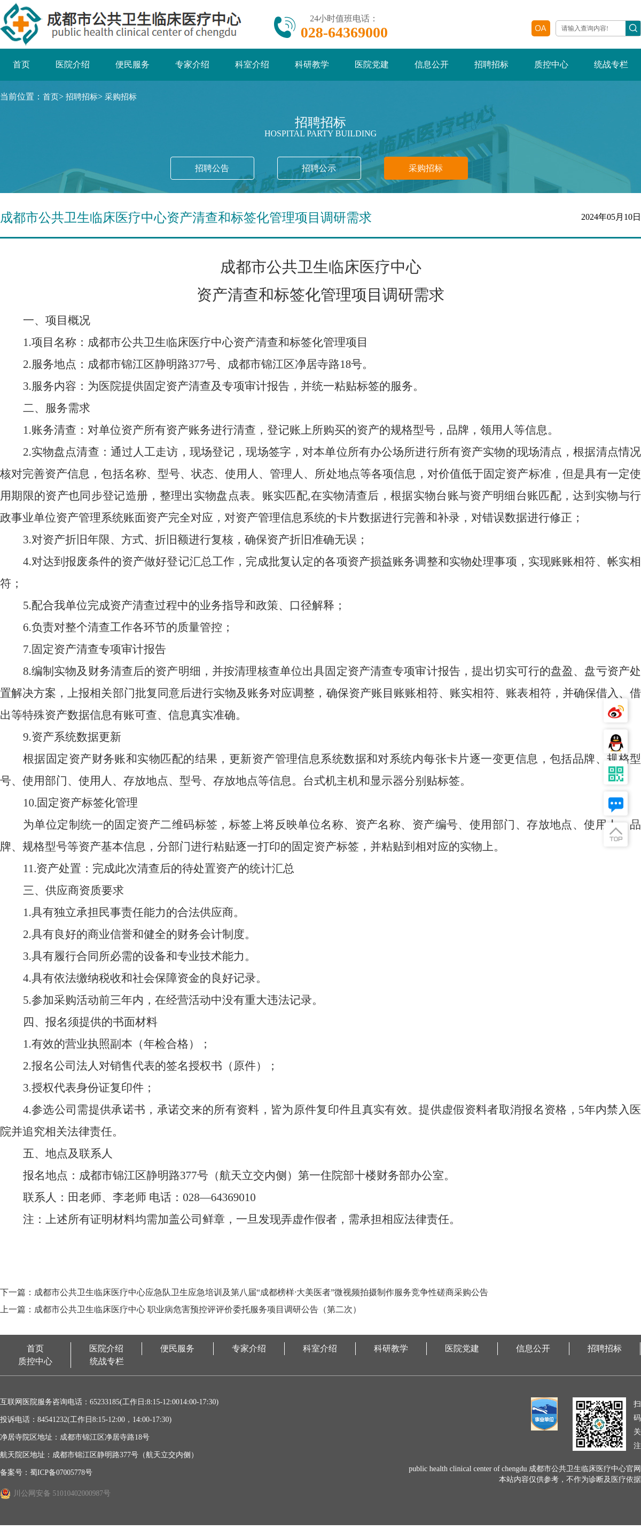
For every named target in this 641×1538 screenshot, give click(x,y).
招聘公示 (320, 171)
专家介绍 (192, 69)
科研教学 (312, 69)
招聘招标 (491, 69)
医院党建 (372, 69)
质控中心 (551, 69)
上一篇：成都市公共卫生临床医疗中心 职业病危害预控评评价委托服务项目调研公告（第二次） (203, 1321)
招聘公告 (199, 171)
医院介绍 (73, 69)
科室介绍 (252, 69)
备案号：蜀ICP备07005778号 (47, 1485)
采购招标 (125, 101)
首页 (21, 69)
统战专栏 (611, 69)
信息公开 (432, 69)
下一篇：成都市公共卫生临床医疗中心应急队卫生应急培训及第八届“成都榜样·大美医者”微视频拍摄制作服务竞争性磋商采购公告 (274, 1299)
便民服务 (132, 69)
